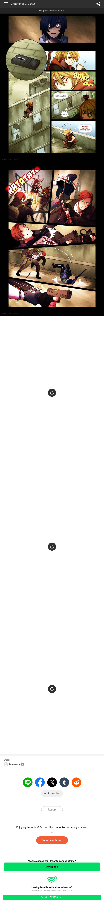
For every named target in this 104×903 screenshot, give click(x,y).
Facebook (40, 782)
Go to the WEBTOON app (52, 897)
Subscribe (53, 793)
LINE (27, 782)
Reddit (76, 782)
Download (52, 866)
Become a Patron (52, 840)
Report (52, 809)
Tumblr (64, 782)
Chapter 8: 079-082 (23, 3)
